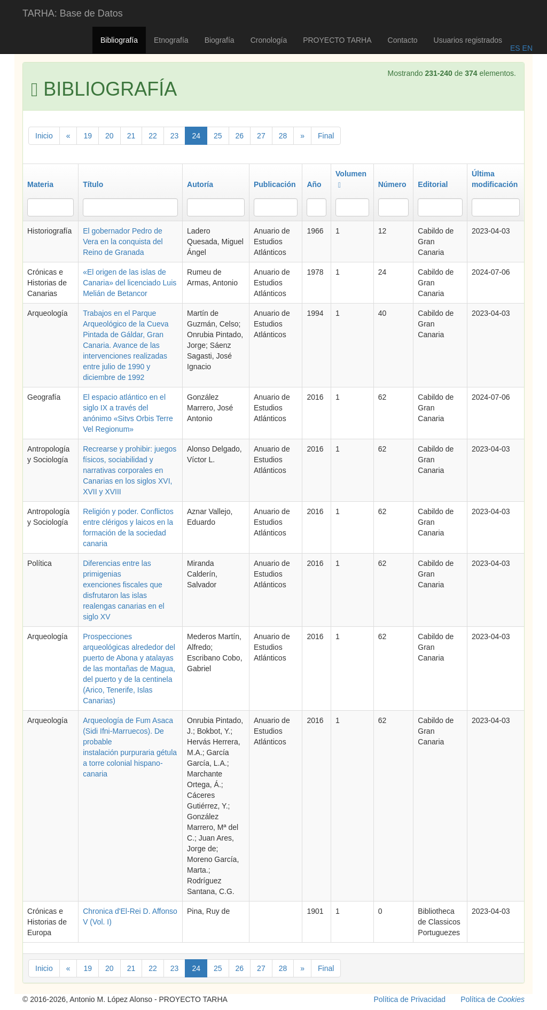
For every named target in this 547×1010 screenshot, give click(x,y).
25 (218, 135)
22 (153, 135)
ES (515, 48)
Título (93, 184)
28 (283, 135)
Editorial (433, 184)
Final (326, 135)
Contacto (403, 40)
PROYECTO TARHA (337, 40)
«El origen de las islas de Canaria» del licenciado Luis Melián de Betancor (129, 283)
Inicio (44, 135)
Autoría (200, 184)
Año (314, 184)
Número (392, 184)
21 (131, 135)
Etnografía (171, 40)
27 (261, 135)
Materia (40, 184)
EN (526, 48)
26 (240, 135)
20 (109, 135)
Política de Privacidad (410, 999)
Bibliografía (119, 40)
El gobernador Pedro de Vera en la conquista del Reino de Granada (122, 242)
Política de (492, 999)
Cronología (269, 40)
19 (87, 135)
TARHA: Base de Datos (72, 13)
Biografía (220, 40)
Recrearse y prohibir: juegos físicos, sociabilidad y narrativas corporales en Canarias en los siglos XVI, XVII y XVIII (129, 470)
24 (196, 135)
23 (174, 135)
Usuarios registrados (468, 40)
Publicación (275, 184)
